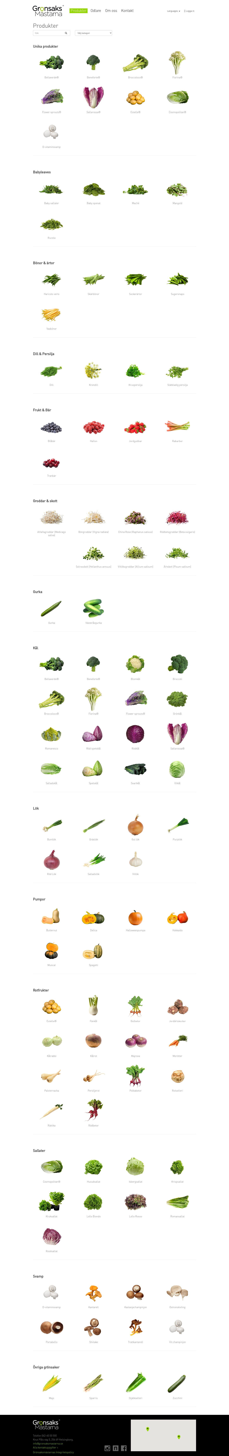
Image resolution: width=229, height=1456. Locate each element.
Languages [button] (173, 10)
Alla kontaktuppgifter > (45, 1447)
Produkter (78, 10)
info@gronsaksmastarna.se (48, 1443)
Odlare (96, 10)
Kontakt (127, 10)
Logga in (189, 10)
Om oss (111, 10)
